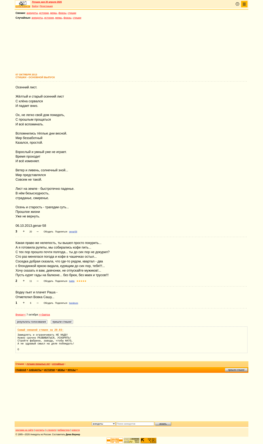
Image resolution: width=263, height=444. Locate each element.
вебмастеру (64, 430)
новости (76, 430)
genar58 (73, 231)
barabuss (73, 303)
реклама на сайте (25, 430)
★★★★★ (81, 281)
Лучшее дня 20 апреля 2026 (47, 2)
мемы (53, 13)
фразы (62, 13)
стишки (72, 13)
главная (21, 370)
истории (44, 13)
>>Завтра (44, 314)
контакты (40, 430)
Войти (35, 6)
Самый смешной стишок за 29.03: (41, 330)
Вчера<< (21, 314)
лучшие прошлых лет (38, 364)
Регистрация (46, 6)
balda (71, 281)
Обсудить (48, 231)
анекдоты (32, 13)
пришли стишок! (236, 370)
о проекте (51, 430)
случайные (58, 364)
